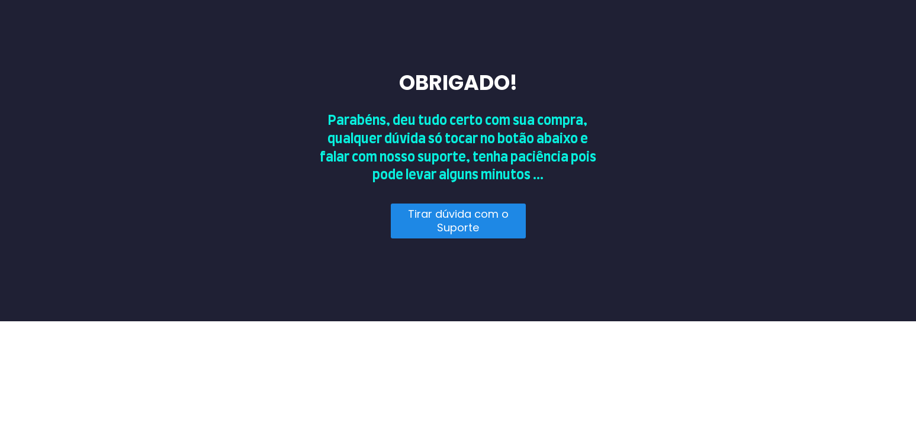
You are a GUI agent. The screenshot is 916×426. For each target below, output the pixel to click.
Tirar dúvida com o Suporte (458, 220)
